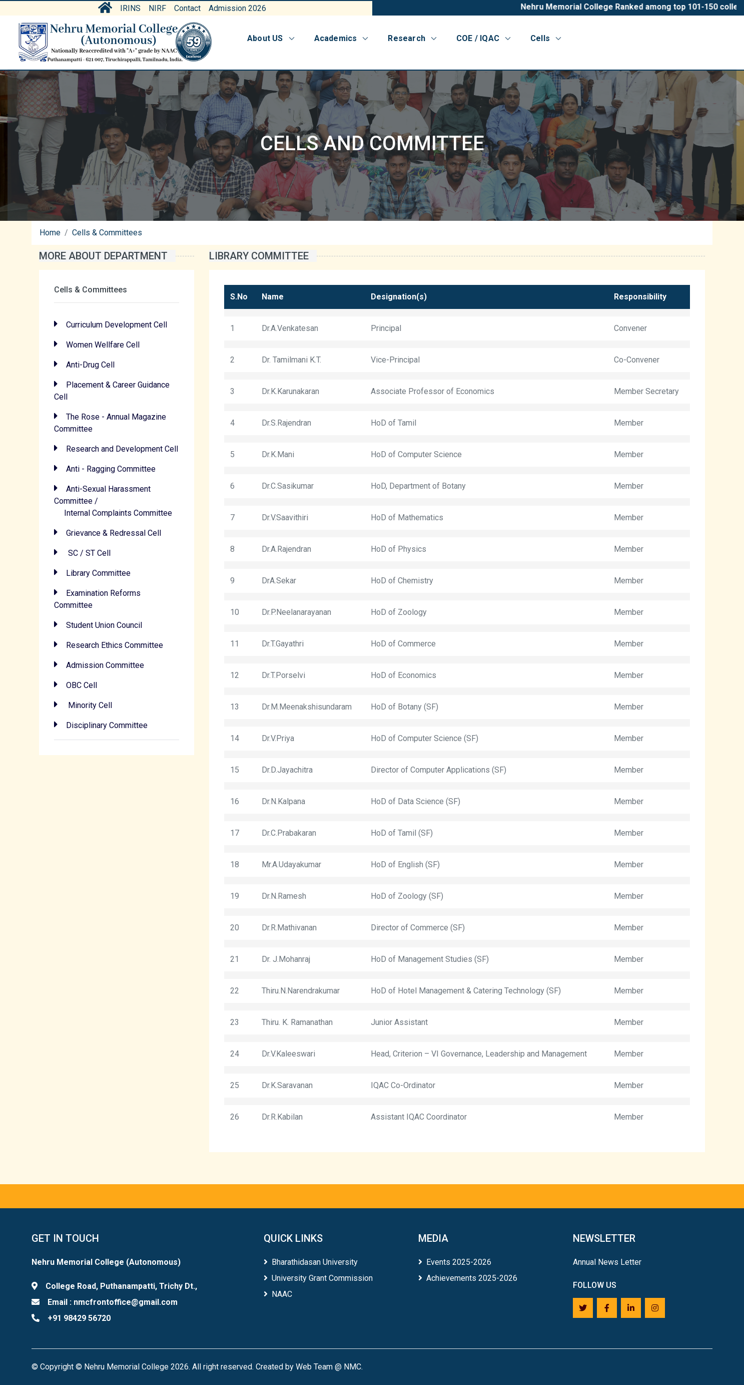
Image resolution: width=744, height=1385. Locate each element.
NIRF (157, 8)
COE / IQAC (484, 38)
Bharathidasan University (311, 1262)
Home (50, 232)
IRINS (130, 8)
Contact (187, 8)
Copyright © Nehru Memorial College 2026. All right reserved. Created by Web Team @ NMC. (201, 1366)
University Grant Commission (318, 1278)
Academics (342, 38)
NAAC (278, 1294)
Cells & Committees (107, 232)
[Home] (115, 42)
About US (271, 38)
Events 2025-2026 (454, 1262)
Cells (546, 38)
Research (413, 38)
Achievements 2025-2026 (467, 1278)
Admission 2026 (237, 8)
